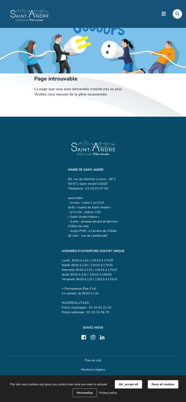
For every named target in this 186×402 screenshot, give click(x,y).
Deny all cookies (163, 384)
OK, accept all (128, 384)
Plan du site (93, 360)
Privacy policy (108, 392)
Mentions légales (93, 369)
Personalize (85, 392)
